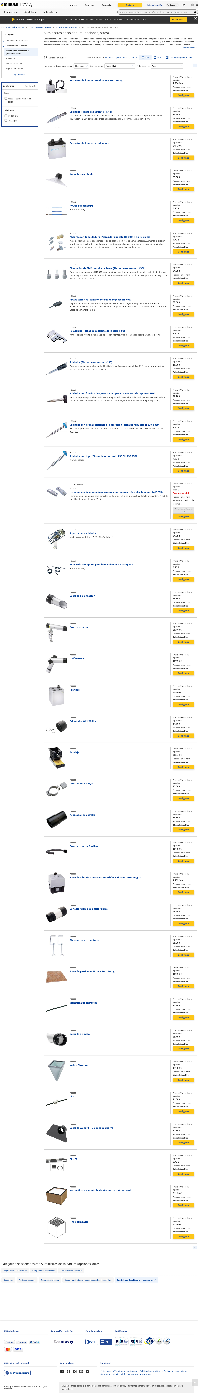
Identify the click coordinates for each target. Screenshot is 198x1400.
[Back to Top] (195, 1382)
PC (104, 1342)
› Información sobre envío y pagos (137, 1374)
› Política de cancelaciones (175, 1371)
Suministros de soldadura (66, 27)
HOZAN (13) (12, 121)
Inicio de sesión (153, 5)
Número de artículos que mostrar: (58, 66)
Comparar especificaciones (181, 57)
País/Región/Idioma (19, 1372)
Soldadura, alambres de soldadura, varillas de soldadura (88, 1280)
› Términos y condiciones (125, 1371)
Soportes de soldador (15, 68)
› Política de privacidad (149, 1371)
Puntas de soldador (14, 63)
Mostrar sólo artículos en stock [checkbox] (20, 100)
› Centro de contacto (109, 1374)
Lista (147, 57)
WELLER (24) (13, 116)
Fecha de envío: (142, 66)
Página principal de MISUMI (12, 27)
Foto (159, 57)
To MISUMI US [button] (178, 19)
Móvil (91, 1342)
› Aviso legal (105, 1371)
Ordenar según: (96, 66)
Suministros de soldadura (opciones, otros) (17, 52)
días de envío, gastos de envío (116, 57)
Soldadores (11, 58)
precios (134, 57)
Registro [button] (130, 5)
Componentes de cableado (40, 27)
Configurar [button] (183, 95)
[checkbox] (19, 116)
